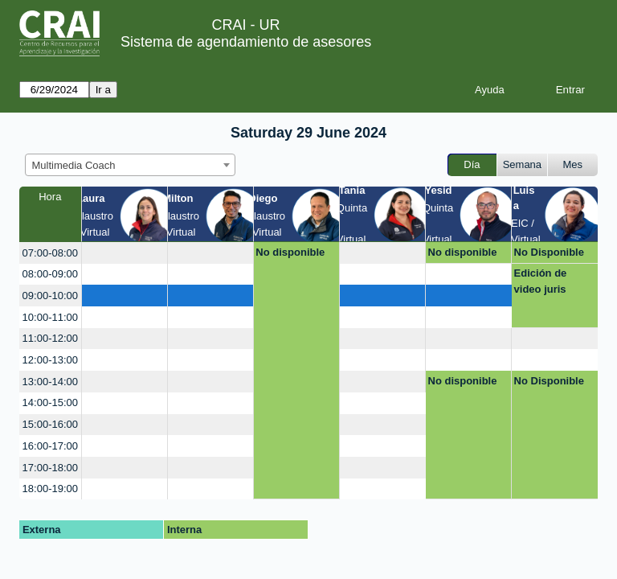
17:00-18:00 (50, 468)
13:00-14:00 (50, 382)
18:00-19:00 (50, 488)
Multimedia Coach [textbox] (74, 165)
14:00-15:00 (50, 402)
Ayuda (490, 90)
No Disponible (549, 252)
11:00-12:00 (50, 338)
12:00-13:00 (50, 360)
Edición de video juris (540, 281)
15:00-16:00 (50, 424)
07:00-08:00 (50, 253)
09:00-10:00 (50, 296)
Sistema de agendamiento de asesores (246, 42)
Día (472, 164)
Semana (522, 164)
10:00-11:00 (50, 317)
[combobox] (130, 165)
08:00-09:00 (50, 274)
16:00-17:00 (50, 446)
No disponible (290, 252)
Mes (573, 164)
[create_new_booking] (124, 253)
